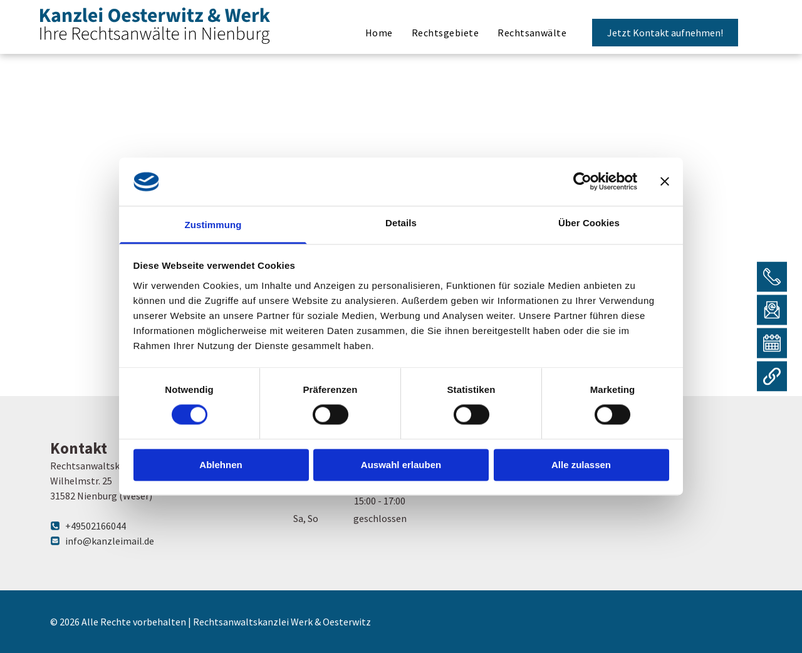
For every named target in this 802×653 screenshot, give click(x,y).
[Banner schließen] (664, 181)
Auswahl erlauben (401, 464)
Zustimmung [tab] (213, 224)
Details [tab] (401, 222)
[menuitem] (379, 33)
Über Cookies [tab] (589, 222)
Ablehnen (220, 464)
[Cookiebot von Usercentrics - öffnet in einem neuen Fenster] (582, 181)
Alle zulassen (581, 464)
